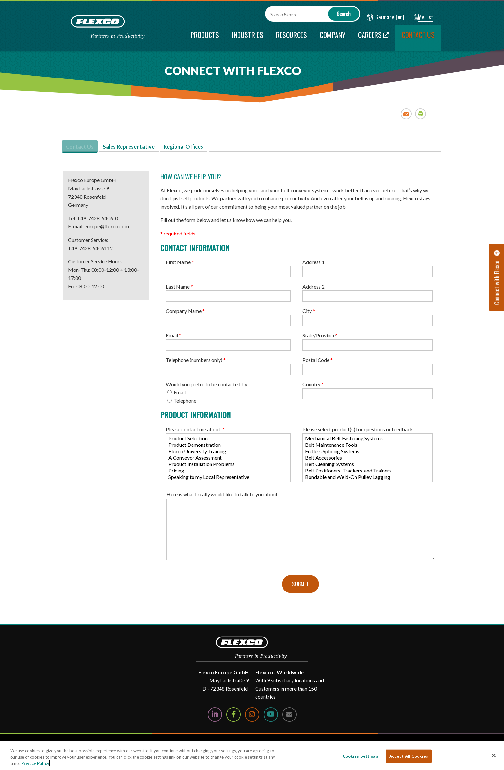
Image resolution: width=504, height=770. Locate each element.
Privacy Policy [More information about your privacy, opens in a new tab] (35, 763)
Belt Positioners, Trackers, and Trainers (367, 472)
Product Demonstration (228, 447)
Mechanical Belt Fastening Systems (367, 440)
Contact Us (82, 147)
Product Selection (228, 440)
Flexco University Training (228, 453)
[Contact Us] (289, 716)
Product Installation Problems (228, 466)
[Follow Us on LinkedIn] (215, 716)
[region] (252, 755)
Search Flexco (283, 14)
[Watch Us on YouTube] (271, 716)
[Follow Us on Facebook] (233, 716)
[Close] (494, 755)
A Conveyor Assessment (228, 459)
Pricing (228, 472)
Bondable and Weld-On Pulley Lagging (367, 479)
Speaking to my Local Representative (228, 479)
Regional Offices (200, 147)
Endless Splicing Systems (367, 453)
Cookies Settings (360, 755)
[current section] (418, 38)
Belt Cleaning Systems (367, 466)
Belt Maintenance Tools (367, 447)
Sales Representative (138, 147)
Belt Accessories (367, 459)
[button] (380, 17)
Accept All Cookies (408, 755)
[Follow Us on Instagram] (252, 716)
